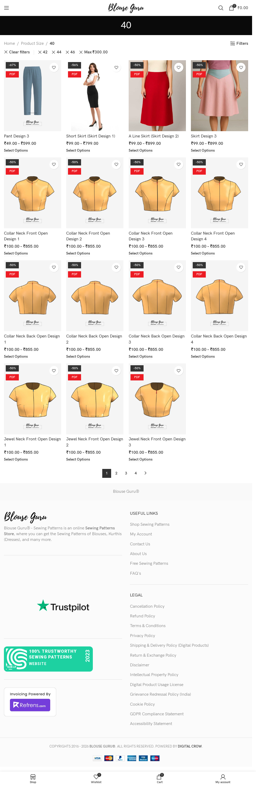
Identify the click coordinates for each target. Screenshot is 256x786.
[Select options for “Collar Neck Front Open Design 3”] (140, 253)
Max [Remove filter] (96, 52)
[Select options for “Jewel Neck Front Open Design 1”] (16, 459)
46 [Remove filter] (72, 52)
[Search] (221, 8)
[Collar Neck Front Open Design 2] (95, 192)
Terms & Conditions (148, 625)
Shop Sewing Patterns (149, 524)
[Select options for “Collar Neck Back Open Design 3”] (140, 356)
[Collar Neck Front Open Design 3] (157, 192)
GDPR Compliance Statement (157, 714)
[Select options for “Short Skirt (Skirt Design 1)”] (78, 150)
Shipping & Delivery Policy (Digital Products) (169, 645)
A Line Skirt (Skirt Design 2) (154, 136)
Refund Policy (142, 616)
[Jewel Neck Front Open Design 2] (95, 398)
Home (9, 43)
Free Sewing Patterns (149, 563)
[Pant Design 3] (32, 95)
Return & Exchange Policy (153, 655)
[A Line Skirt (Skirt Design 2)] (157, 95)
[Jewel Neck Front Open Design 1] (32, 398)
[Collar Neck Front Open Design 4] (219, 192)
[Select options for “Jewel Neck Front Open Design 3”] (140, 459)
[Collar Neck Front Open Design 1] (32, 192)
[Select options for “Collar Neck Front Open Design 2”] (78, 253)
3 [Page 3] (126, 473)
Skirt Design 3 (204, 136)
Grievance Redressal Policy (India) (160, 694)
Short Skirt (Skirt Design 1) (90, 136)
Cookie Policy (142, 704)
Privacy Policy (142, 635)
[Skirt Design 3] (219, 95)
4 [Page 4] (136, 473)
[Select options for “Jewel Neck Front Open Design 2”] (78, 459)
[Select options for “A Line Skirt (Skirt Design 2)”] (140, 150)
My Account (141, 534)
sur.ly (11, 667)
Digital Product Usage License (156, 684)
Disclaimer (139, 665)
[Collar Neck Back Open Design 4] (219, 295)
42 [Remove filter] (45, 52)
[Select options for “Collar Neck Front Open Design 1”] (16, 253)
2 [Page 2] (116, 473)
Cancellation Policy (147, 606)
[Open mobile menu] (6, 8)
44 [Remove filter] (59, 52)
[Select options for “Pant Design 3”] (16, 150)
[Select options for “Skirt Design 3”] (203, 150)
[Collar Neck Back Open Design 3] (157, 295)
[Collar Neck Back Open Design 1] (32, 295)
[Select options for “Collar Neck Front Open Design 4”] (203, 253)
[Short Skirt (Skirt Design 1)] (95, 95)
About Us (138, 553)
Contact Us (140, 544)
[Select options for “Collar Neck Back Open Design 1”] (16, 356)
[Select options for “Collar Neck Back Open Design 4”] (203, 356)
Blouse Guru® (126, 491)
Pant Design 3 (16, 136)
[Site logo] (126, 7)
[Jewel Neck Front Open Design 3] (157, 398)
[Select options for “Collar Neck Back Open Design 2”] (78, 356)
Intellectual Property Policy (154, 674)
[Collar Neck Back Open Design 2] (95, 295)
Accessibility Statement (151, 723)
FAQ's (135, 573)
